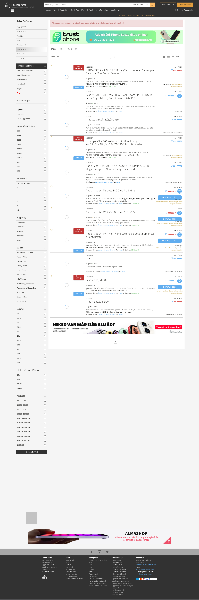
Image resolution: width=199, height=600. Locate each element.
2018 (31, 336)
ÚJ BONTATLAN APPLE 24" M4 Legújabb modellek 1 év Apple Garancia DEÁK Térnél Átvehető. (120, 72)
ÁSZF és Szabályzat (119, 569)
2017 (31, 331)
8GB (31, 131)
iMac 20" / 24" (22, 31)
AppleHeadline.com (49, 567)
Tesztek (68, 565)
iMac (88, 258)
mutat (97, 87)
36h (31, 379)
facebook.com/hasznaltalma (146, 565)
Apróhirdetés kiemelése (120, 579)
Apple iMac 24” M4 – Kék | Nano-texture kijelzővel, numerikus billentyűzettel (120, 235)
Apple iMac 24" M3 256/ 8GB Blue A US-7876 (110, 190)
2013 (31, 314)
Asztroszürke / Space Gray (31, 288)
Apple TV (99, 10)
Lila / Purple (31, 279)
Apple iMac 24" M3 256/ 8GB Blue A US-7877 (110, 212)
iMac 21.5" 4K (21, 45)
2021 (31, 349)
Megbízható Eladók (119, 574)
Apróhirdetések (51, 10)
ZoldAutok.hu (47, 569)
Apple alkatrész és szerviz (98, 586)
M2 (31, 210)
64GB (31, 144)
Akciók (106, 10)
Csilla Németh (177, 272)
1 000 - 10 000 (31, 401)
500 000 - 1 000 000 (31, 441)
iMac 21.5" (20, 36)
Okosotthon (93, 576)
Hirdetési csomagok (119, 576)
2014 (31, 318)
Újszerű (31, 110)
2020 (31, 345)
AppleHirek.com (48, 565)
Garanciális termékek (31, 71)
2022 (31, 354)
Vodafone (31, 227)
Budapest (89, 87)
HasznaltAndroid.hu (49, 572)
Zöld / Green (31, 275)
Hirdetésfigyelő (31, 452)
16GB (31, 135)
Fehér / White (31, 257)
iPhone (83, 10)
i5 (31, 192)
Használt (31, 114)
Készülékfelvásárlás (148, 15)
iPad (77, 10)
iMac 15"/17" (21, 27)
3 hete (31, 388)
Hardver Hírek (71, 572)
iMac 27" (20, 40)
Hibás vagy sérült (31, 119)
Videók (68, 562)
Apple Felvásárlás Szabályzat (122, 586)
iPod (90, 567)
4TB (31, 171)
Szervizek (122, 15)
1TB (31, 162)
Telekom (31, 236)
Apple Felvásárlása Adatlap (122, 583)
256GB (31, 153)
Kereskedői (31, 84)
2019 (31, 340)
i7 (31, 197)
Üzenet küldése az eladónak (106, 111)
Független (31, 222)
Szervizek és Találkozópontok (118, 589)
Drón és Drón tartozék (96, 579)
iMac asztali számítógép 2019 (102, 119)
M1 (31, 206)
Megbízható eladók (31, 75)
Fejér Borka (178, 315)
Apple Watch (93, 574)
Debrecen (89, 111)
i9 (31, 201)
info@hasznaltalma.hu (144, 574)
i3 (31, 188)
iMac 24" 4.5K (138, 5)
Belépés (178, 10)
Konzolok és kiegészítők (97, 581)
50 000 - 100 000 (31, 414)
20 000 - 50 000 (31, 409)
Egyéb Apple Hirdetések (97, 583)
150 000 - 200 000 (31, 423)
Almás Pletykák (71, 574)
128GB (31, 149)
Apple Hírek (115, 10)
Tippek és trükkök (72, 576)
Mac (71, 10)
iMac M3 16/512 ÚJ (96, 280)
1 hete (31, 384)
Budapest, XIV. (90, 272)
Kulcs (87, 182)
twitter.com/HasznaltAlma (145, 569)
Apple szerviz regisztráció (121, 581)
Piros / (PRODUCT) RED (31, 252)
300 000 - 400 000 (31, 432)
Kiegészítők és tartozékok (98, 560)
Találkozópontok (133, 15)
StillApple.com (47, 560)
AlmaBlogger (70, 569)
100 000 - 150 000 (31, 418)
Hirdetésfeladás (185, 5)
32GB (31, 140)
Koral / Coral (31, 301)
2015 (31, 323)
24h (31, 375)
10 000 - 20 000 (31, 405)
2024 (31, 363)
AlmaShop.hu (47, 562)
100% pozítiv (112, 87)
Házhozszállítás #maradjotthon (117, 593)
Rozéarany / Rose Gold (31, 283)
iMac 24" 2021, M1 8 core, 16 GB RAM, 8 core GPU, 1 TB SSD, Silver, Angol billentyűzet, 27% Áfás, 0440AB (119, 97)
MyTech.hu (178, 111)
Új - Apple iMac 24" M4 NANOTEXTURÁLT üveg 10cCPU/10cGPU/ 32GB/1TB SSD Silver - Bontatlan (114, 143)
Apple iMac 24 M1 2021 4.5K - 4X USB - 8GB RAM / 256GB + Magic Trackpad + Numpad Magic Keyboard (118, 168)
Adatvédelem (117, 565)
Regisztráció (188, 10)
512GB (31, 158)
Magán (31, 88)
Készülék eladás (168, 5)
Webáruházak (31, 80)
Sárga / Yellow (31, 297)
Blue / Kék (31, 292)
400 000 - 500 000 (31, 436)
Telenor (31, 231)
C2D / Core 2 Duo (31, 183)
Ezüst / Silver (31, 266)
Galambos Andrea (176, 133)
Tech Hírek (69, 567)
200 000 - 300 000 (31, 427)
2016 (31, 327)
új (31, 105)
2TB (31, 167)
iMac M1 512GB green (98, 301)
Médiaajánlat (117, 562)
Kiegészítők (64, 10)
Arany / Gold (31, 270)
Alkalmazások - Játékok (74, 579)
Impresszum (116, 560)
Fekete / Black (31, 261)
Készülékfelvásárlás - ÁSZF (121, 572)
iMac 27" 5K (21, 54)
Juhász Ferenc (177, 182)
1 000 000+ (31, 445)
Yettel (31, 240)
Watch (91, 10)
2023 (31, 358)
